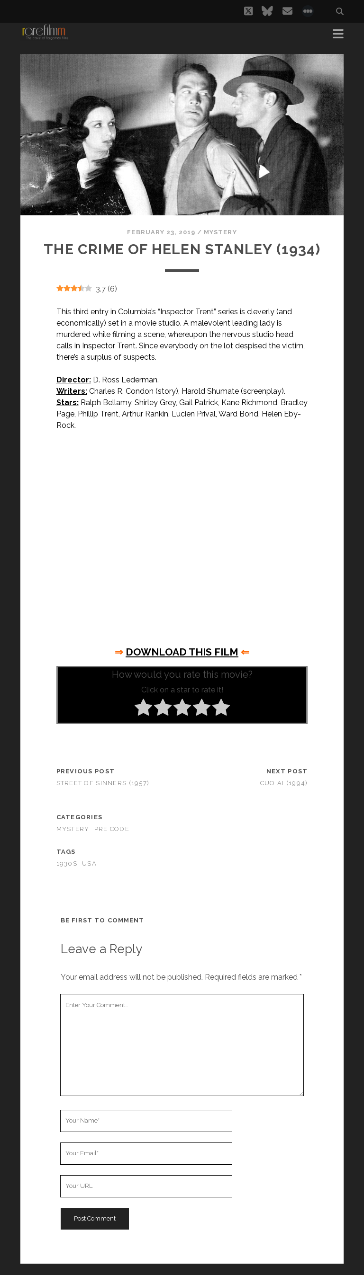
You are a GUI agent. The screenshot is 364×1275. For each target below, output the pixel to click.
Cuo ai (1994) (284, 783)
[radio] (143, 709)
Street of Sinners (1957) (103, 783)
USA (89, 863)
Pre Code (111, 828)
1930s (66, 863)
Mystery (220, 232)
